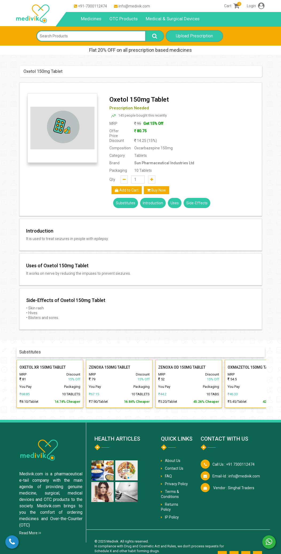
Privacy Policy (176, 484)
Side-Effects (197, 203)
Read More (30, 533)
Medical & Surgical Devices (173, 18)
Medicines (91, 18)
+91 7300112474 (233, 464)
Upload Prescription (194, 35)
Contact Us (174, 468)
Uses (175, 203)
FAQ (168, 476)
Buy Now (156, 190)
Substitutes (125, 203)
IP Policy (172, 517)
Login (255, 6)
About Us (172, 461)
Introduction (153, 203)
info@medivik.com (134, 6)
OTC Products (123, 18)
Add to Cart (126, 190)
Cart (231, 6)
